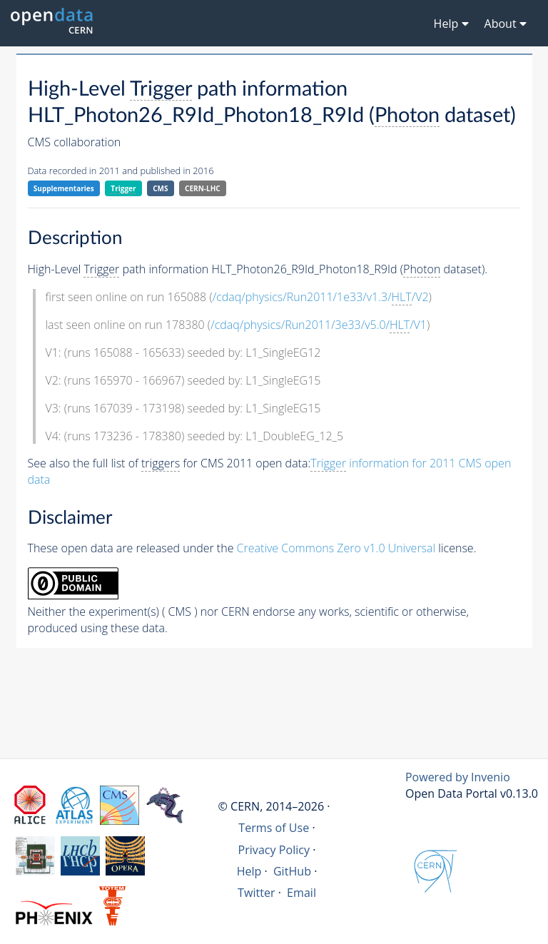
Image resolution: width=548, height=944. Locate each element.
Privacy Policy (274, 850)
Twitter (256, 892)
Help (249, 871)
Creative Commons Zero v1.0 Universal (336, 548)
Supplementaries (64, 188)
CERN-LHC (202, 188)
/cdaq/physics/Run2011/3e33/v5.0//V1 (318, 325)
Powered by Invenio (457, 777)
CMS (160, 188)
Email (301, 892)
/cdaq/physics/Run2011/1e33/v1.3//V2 (321, 297)
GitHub (292, 871)
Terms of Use (273, 828)
